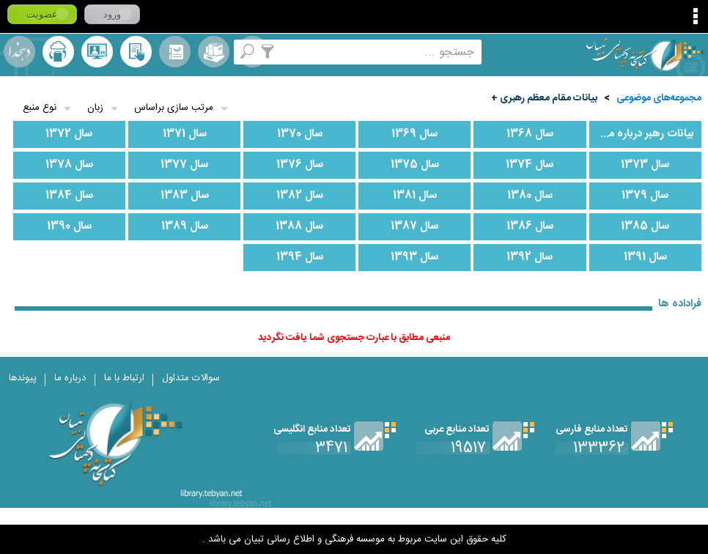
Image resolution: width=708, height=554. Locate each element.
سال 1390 (69, 226)
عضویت (42, 14)
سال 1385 (645, 226)
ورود (112, 14)
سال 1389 (184, 226)
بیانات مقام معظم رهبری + (544, 98)
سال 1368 (529, 134)
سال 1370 (299, 134)
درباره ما (70, 378)
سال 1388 (299, 226)
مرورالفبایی (175, 51)
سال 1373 (645, 165)
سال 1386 (529, 226)
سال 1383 (185, 195)
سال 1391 (645, 257)
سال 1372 (68, 134)
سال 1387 (414, 226)
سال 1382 (299, 195)
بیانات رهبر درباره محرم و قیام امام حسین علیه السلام (641, 134)
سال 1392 (529, 257)
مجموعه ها (213, 51)
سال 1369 (414, 134)
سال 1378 (69, 165)
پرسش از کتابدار (97, 51)
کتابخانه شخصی (136, 51)
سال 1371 (185, 134)
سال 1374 (529, 165)
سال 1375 (415, 165)
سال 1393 (414, 257)
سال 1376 (299, 165)
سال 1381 (415, 195)
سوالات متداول (191, 378)
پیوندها (23, 378)
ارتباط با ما (124, 378)
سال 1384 (69, 195)
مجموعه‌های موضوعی (658, 98)
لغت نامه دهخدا (19, 51)
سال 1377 (184, 165)
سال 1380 (530, 195)
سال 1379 (645, 195)
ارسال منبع (58, 51)
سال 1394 (299, 257)
